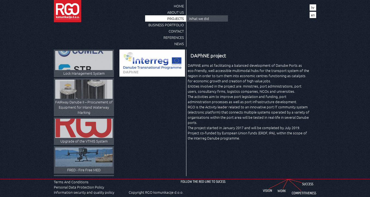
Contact (176, 31)
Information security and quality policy (84, 192)
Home (179, 5)
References (173, 37)
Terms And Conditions (71, 181)
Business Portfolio (166, 24)
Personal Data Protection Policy (79, 187)
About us (175, 12)
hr (313, 7)
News (179, 43)
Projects (175, 18)
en (313, 15)
